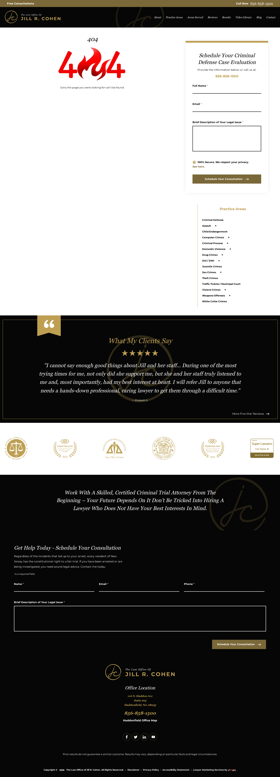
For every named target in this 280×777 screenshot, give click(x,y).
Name (19, 583)
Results (226, 17)
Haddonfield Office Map (140, 720)
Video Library (243, 17)
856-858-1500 (261, 4)
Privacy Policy (151, 770)
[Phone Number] (224, 589)
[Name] (226, 90)
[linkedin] (144, 737)
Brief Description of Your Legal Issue (217, 122)
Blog (259, 17)
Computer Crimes (213, 237)
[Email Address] (226, 109)
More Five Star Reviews (250, 413)
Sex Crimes (209, 272)
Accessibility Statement (175, 770)
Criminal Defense (213, 219)
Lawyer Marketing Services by (214, 770)
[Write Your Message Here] (226, 138)
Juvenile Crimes (212, 266)
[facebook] (126, 737)
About (157, 17)
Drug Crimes (210, 254)
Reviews (212, 17)
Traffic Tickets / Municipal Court (221, 283)
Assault (206, 225)
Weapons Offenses (213, 295)
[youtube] (153, 737)
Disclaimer (133, 770)
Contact (270, 17)
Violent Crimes (211, 289)
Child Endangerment (214, 231)
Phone (189, 583)
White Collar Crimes (214, 301)
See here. (198, 166)
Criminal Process (212, 243)
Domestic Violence (213, 249)
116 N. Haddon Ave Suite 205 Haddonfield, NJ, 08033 (140, 700)
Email (197, 103)
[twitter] (135, 737)
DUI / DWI (208, 260)
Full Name (200, 85)
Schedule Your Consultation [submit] (227, 178)
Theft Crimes (210, 278)
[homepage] (33, 17)
